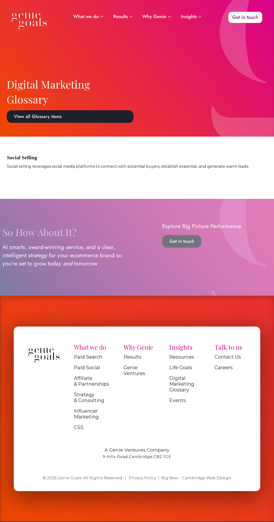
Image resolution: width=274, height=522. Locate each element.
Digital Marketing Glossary (181, 384)
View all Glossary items (38, 116)
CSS (79, 427)
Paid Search (88, 357)
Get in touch (181, 241)
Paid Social (87, 367)
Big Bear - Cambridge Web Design (196, 478)
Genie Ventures (134, 370)
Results (132, 357)
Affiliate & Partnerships (91, 381)
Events (177, 400)
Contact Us (228, 357)
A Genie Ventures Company (137, 450)
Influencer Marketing (86, 414)
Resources (181, 357)
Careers (224, 367)
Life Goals (180, 367)
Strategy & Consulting (89, 397)
